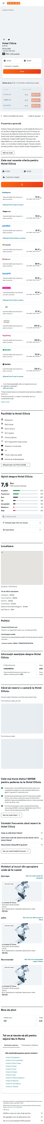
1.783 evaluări (15, 54)
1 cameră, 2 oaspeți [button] (11, 66)
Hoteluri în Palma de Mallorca (15, 1078)
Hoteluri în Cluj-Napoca (13, 1084)
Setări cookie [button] (5, 402)
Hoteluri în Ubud (11, 1069)
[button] (3, 3)
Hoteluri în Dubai (11, 1066)
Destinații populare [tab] (11, 1045)
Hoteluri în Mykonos (12, 1081)
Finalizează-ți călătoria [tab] (29, 1045)
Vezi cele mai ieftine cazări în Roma (33, 919)
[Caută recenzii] (24, 516)
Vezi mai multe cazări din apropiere (34, 877)
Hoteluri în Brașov (11, 1072)
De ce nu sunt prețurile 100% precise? (23, 1120)
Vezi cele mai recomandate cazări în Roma (33, 960)
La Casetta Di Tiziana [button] (9, 903)
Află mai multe (8, 388)
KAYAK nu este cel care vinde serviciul (23, 1113)
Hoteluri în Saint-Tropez (13, 1063)
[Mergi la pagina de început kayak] (13, 3)
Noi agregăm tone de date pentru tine (23, 1117)
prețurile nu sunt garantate (14, 1107)
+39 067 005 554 (8, 51)
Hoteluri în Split (11, 1075)
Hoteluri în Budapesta (13, 1057)
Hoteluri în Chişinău (12, 1086)
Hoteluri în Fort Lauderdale (14, 1060)
